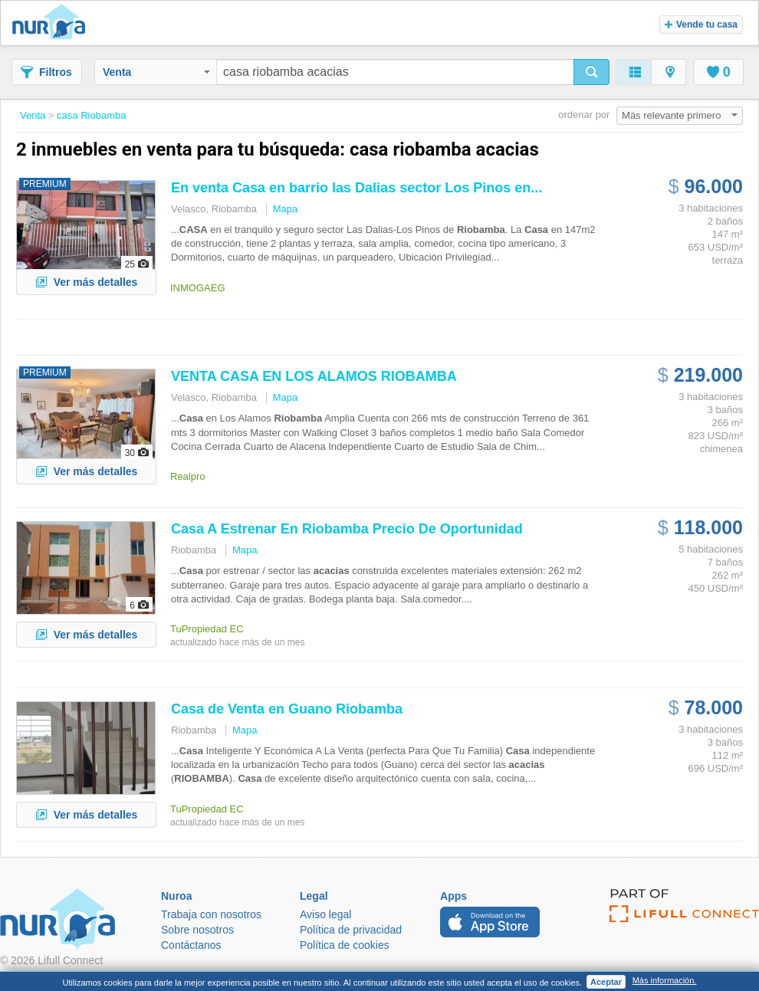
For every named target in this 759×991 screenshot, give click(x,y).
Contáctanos (191, 945)
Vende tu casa (701, 24)
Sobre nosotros (197, 930)
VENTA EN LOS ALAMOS (314, 376)
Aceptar (606, 981)
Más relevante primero (680, 115)
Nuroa (52, 23)
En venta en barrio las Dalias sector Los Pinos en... (356, 187)
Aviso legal (325, 914)
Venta (156, 72)
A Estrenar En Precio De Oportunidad (347, 529)
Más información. (664, 980)
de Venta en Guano (286, 709)
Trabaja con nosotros (211, 914)
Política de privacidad (351, 930)
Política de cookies (344, 945)
